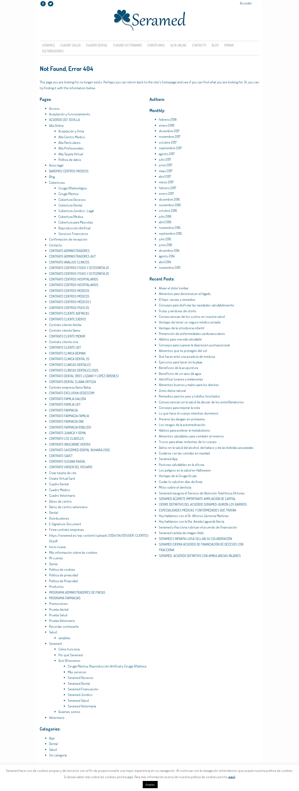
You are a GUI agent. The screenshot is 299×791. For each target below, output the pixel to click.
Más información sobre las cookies (73, 552)
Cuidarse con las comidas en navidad (184, 453)
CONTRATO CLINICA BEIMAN (67, 353)
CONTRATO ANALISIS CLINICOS (69, 262)
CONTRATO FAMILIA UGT (65, 404)
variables (64, 638)
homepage (169, 82)
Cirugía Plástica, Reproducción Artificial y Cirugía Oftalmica (107, 666)
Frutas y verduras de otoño (177, 311)
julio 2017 (165, 159)
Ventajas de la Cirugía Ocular (178, 476)
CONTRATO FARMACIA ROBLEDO (70, 427)
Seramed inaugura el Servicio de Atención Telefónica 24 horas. (202, 493)
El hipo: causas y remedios (177, 299)
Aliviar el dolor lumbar (174, 288)
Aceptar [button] (150, 784)
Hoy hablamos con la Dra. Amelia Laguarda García (191, 521)
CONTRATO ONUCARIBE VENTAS (70, 444)
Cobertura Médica (70, 216)
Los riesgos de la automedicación (182, 424)
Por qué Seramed (70, 655)
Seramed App (168, 459)
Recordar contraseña (63, 626)
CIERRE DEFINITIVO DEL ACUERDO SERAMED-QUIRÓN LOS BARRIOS (203, 504)
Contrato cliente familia (65, 325)
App (52, 738)
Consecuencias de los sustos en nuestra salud (192, 316)
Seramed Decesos (80, 677)
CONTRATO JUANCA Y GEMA (67, 433)
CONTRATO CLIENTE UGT (65, 347)
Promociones (58, 603)
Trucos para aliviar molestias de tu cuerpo (188, 442)
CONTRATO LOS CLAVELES (66, 438)
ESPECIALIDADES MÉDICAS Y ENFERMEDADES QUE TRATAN (197, 510)
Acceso (54, 108)
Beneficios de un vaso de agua (180, 373)
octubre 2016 (168, 210)
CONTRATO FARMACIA (63, 410)
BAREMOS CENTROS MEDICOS (69, 171)
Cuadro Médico (59, 490)
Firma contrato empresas (66, 529)
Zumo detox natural (172, 390)
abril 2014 (165, 262)
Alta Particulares (69, 142)
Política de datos (69, 159)
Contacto (199, 45)
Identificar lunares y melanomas (181, 379)
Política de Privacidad (63, 581)
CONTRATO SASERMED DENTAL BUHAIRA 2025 (79, 450)
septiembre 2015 (170, 233)
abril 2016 (165, 222)
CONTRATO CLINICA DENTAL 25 (69, 359)
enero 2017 (166, 193)
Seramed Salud (78, 700)
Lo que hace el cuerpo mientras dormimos (188, 413)
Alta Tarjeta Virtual (70, 154)
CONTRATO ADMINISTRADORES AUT (72, 256)
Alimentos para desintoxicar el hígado (185, 293)
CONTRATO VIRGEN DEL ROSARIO (70, 467)
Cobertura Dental (70, 205)
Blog (215, 45)
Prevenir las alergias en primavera (182, 419)
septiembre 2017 (170, 148)
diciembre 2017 (169, 131)
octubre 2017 (168, 142)
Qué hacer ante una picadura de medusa (187, 356)
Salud (53, 632)
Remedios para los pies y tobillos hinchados (189, 396)
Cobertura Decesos (72, 199)
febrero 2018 (168, 119)
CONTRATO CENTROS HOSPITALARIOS (73, 279)
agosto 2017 (166, 154)
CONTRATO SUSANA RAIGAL (67, 461)
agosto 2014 (166, 256)
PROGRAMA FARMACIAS (65, 598)
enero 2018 (166, 125)
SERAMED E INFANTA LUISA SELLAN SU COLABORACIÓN (195, 538)
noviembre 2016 (170, 205)
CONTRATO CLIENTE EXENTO (67, 319)
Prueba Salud (58, 615)
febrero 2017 (167, 188)
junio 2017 (165, 165)
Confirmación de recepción (68, 239)
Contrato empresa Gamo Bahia (70, 387)
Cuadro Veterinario (127, 45)
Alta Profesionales (71, 148)
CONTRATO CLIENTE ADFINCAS (69, 313)
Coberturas (156, 45)
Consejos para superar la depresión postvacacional (194, 345)
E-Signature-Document (65, 524)
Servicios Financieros (73, 233)
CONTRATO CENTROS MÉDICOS (69, 296)
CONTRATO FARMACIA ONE (66, 421)
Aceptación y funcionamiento (69, 114)
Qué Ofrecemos (69, 660)
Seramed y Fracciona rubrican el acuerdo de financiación (198, 527)
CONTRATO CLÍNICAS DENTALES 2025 (73, 370)
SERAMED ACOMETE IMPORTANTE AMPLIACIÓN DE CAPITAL (197, 499)
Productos (56, 586)
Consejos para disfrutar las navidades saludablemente (196, 305)
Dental (53, 512)
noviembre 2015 (169, 227)
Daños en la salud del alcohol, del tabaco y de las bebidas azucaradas (206, 447)
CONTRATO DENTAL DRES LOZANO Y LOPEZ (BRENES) (84, 376)
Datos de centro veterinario (68, 507)
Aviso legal (56, 165)
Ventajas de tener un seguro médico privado (190, 322)
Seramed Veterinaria (82, 706)
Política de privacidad (63, 575)
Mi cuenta (56, 558)
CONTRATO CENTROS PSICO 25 (69, 307)
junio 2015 (165, 245)
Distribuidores (53, 51)
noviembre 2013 (170, 267)
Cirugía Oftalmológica (72, 188)
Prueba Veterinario (62, 620)
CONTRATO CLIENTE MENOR (67, 336)
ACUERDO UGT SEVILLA (64, 119)
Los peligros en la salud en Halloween (185, 470)
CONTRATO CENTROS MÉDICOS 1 (70, 302)
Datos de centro (60, 501)
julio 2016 (165, 216)
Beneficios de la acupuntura (178, 367)
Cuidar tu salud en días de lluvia (180, 481)
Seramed (48, 45)
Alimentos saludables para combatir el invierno (191, 436)
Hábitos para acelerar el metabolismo (184, 430)
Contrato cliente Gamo (64, 330)
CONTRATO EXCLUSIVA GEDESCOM (71, 393)
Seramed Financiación (83, 689)
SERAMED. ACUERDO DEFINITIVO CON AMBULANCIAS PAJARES (200, 555)
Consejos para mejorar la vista (179, 407)
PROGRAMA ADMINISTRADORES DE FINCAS (77, 592)
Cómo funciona (69, 649)
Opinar (229, 45)
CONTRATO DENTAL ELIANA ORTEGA (72, 382)
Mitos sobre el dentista (175, 487)
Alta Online (178, 45)
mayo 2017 (165, 171)
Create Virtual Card (62, 478)
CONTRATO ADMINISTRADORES (69, 250)
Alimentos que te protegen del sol (183, 350)
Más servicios (77, 672)
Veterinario (56, 717)
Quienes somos (69, 711)
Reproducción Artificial (74, 228)
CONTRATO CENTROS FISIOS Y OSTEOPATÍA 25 (79, 268)
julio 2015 (165, 239)
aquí (130, 777)
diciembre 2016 (169, 199)
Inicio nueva (57, 547)
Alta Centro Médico (71, 137)
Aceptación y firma (71, 131)
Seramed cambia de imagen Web (181, 533)
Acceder (246, 3)
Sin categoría (58, 755)
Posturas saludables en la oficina (181, 464)
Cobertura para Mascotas (75, 222)
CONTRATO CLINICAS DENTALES (70, 364)
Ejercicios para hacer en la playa (180, 362)
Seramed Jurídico (80, 694)
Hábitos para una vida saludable (180, 339)
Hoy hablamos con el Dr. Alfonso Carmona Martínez (194, 516)
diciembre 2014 (169, 250)
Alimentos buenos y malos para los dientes (189, 385)
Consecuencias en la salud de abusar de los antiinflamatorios (201, 402)
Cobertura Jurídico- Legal (76, 211)
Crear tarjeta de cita (62, 473)
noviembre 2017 (169, 136)
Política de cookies (62, 569)
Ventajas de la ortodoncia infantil (181, 328)
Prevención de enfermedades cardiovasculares (192, 333)
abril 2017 (165, 176)
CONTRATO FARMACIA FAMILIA (69, 416)
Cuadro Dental (97, 45)
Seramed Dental (79, 683)
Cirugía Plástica (68, 194)
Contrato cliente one (63, 342)
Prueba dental (58, 609)
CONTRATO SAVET (61, 456)
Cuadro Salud (70, 45)
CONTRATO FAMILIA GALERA (67, 399)
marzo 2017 (166, 182)
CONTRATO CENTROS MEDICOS (69, 290)
